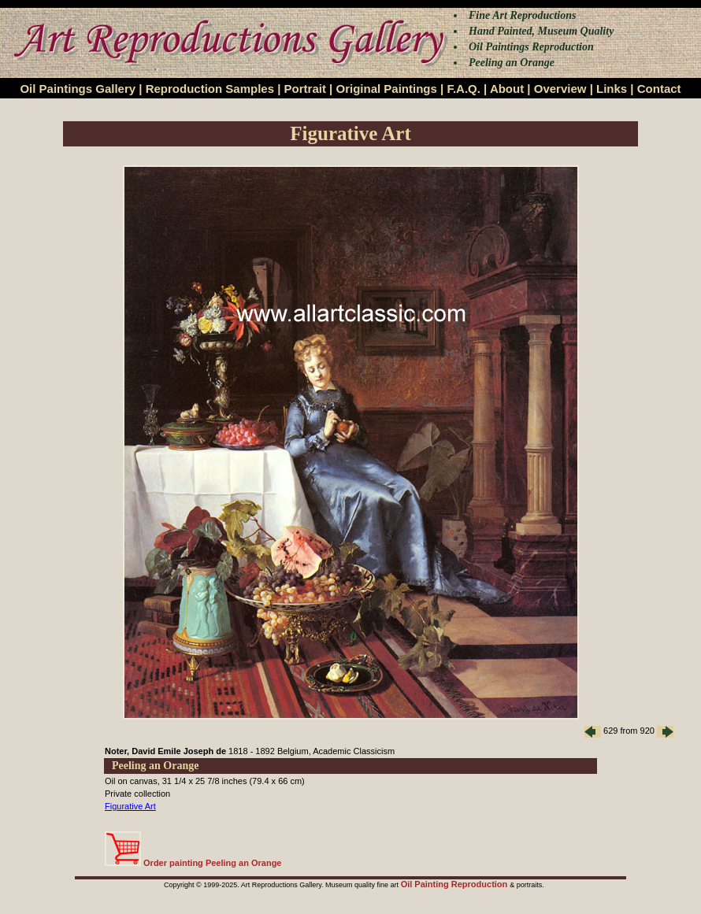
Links (611, 88)
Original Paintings (386, 88)
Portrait (305, 88)
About (507, 88)
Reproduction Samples (210, 88)
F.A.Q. (463, 88)
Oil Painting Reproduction (455, 884)
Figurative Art (130, 806)
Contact (659, 88)
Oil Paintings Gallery (77, 88)
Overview (560, 88)
